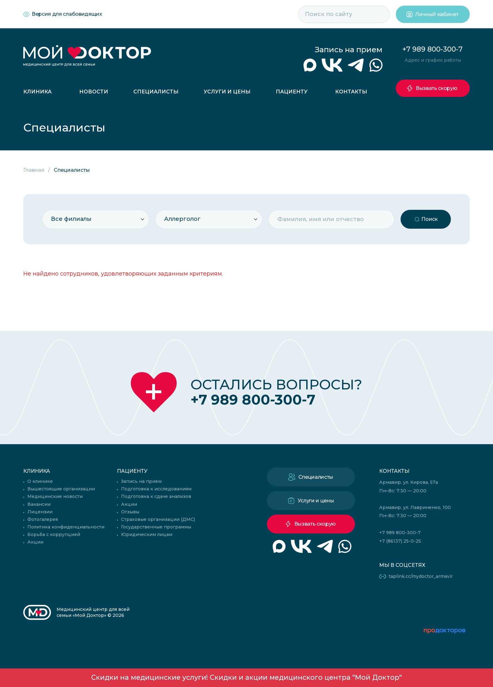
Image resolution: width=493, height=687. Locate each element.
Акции (35, 542)
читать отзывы (445, 655)
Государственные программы (156, 527)
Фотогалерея (42, 519)
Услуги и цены (227, 92)
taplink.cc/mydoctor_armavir (421, 576)
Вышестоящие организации (61, 489)
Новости (93, 92)
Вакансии (39, 504)
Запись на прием (348, 49)
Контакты (351, 92)
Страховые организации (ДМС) (158, 519)
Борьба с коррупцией (53, 534)
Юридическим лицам (146, 534)
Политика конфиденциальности (65, 527)
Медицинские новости (55, 496)
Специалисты (156, 92)
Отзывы (130, 512)
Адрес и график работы (433, 60)
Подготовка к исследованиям (156, 489)
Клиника (37, 92)
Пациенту (291, 92)
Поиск (429, 219)
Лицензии (40, 512)
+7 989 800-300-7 (432, 49)
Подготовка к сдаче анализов (156, 496)
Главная (33, 170)
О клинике (40, 481)
